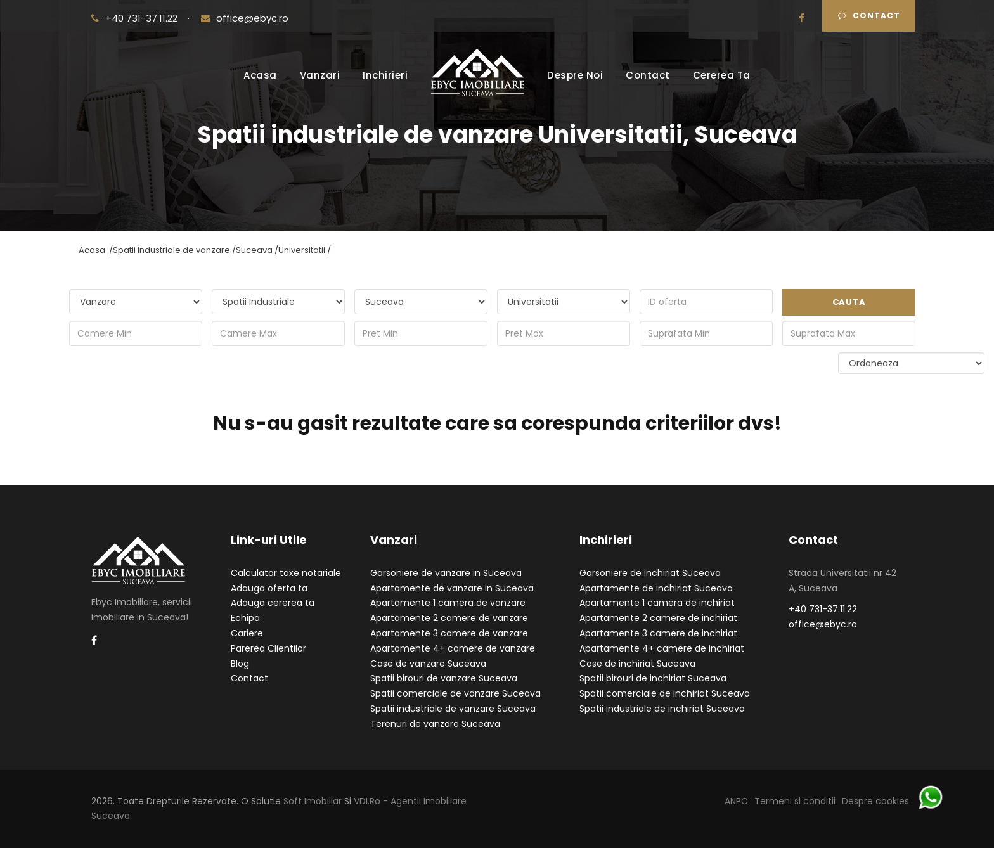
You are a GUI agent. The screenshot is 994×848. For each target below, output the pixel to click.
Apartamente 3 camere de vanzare (449, 633)
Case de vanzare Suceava (428, 663)
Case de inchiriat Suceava (637, 663)
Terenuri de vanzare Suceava (435, 723)
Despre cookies (875, 801)
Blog (240, 663)
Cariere (247, 633)
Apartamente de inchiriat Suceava (656, 588)
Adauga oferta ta (269, 588)
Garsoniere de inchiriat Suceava (650, 573)
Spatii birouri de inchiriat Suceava (652, 678)
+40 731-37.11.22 (135, 18)
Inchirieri (385, 75)
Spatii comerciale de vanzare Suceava (455, 693)
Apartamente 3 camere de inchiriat (658, 633)
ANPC (736, 801)
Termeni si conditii (795, 801)
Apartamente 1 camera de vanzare (448, 602)
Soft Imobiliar (312, 801)
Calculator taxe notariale (286, 573)
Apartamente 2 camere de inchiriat (658, 618)
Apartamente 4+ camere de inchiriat (661, 648)
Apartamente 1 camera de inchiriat (657, 602)
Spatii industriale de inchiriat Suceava (662, 708)
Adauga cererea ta (272, 602)
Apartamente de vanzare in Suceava (452, 588)
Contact (869, 15)
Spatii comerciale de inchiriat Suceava (664, 693)
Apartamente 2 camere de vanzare (449, 618)
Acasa (260, 75)
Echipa (245, 618)
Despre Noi (575, 75)
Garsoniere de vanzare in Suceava (446, 573)
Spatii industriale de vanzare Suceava (453, 708)
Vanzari (320, 75)
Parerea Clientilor (268, 648)
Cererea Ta (722, 75)
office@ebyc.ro (244, 18)
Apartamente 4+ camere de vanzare (452, 648)
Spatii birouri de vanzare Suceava (443, 678)
